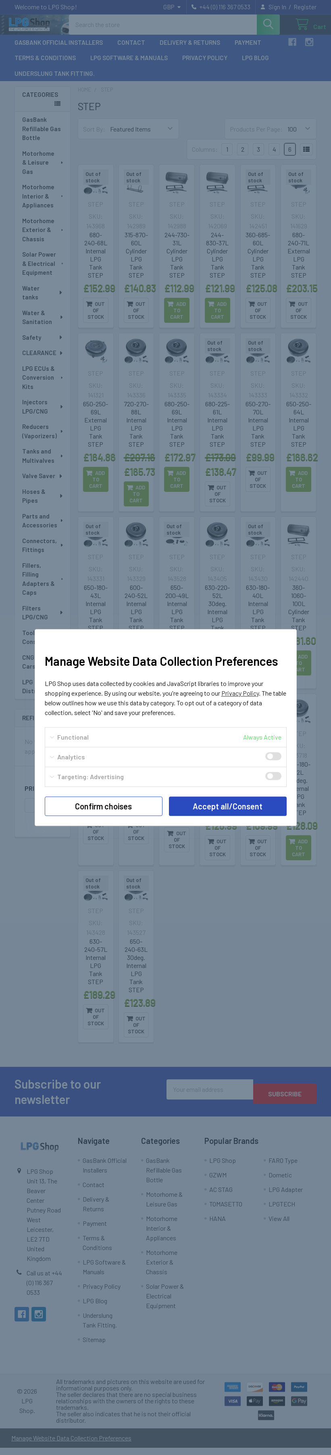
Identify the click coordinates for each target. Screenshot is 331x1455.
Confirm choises (103, 806)
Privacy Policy (240, 693)
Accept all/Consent (227, 806)
